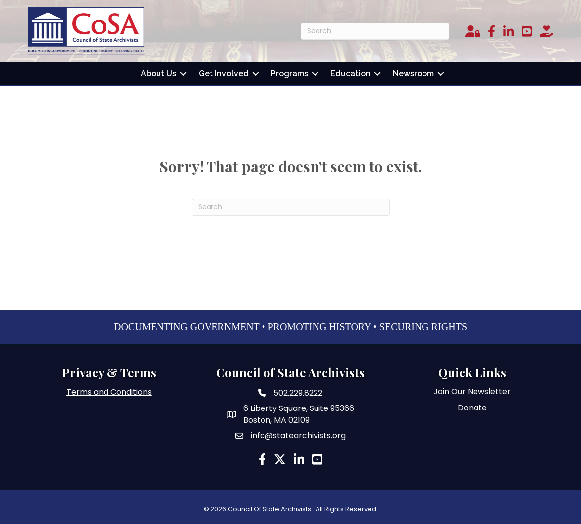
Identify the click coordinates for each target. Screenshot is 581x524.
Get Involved (224, 73)
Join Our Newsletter (472, 391)
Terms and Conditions (109, 392)
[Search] (375, 31)
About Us (158, 73)
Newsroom (413, 73)
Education (350, 73)
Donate (472, 407)
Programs (289, 73)
